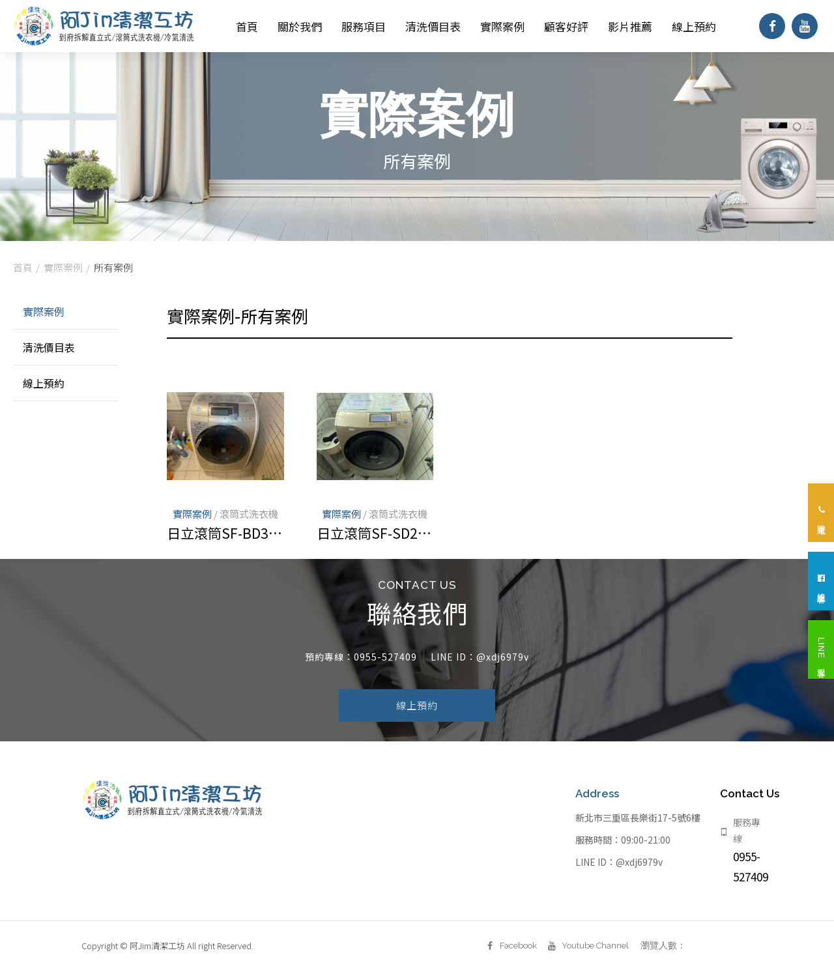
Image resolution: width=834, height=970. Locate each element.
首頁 (247, 26)
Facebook (497, 945)
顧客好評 (566, 26)
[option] (417, 146)
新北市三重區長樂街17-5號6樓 (637, 828)
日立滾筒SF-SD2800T (375, 533)
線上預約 (694, 26)
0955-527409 (385, 667)
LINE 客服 (821, 650)
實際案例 (502, 26)
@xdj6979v (502, 667)
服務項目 (363, 26)
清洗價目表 (433, 26)
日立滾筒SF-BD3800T (225, 533)
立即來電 (821, 513)
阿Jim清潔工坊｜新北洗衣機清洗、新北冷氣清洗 (104, 26)
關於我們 (300, 26)
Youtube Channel (574, 945)
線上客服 (821, 581)
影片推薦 (630, 26)
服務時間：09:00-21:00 (622, 850)
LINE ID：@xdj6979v (619, 872)
